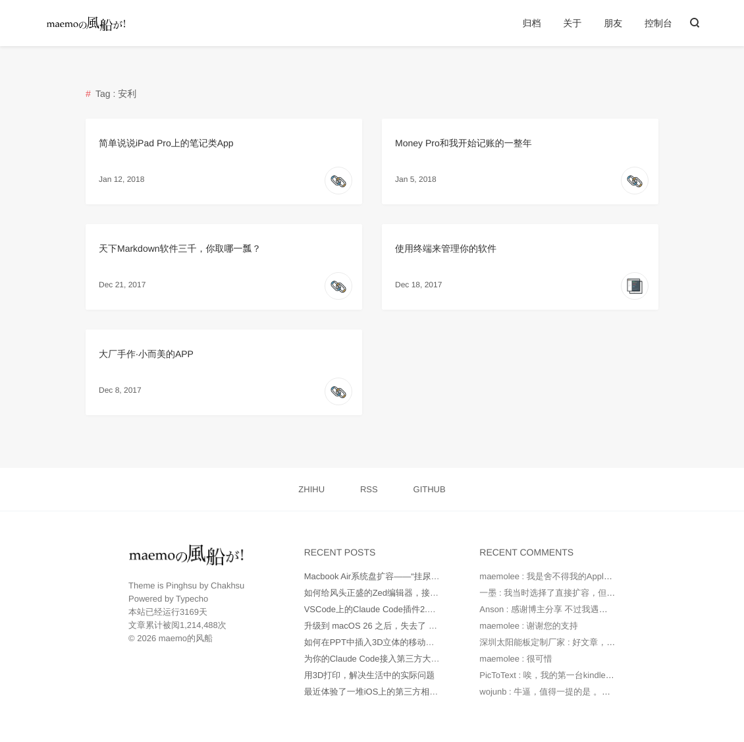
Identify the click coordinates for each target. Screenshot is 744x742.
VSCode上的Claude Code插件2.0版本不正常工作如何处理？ (419, 609)
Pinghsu (181, 585)
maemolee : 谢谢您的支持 (528, 626)
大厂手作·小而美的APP (146, 354)
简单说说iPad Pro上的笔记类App (166, 143)
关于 (572, 23)
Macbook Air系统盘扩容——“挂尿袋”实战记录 (390, 576)
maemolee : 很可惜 (515, 659)
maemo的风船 (186, 638)
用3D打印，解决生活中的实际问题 (369, 675)
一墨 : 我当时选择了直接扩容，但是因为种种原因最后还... (589, 593)
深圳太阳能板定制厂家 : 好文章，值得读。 (560, 642)
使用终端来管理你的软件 (445, 248)
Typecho (192, 599)
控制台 (658, 23)
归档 (531, 23)
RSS (369, 489)
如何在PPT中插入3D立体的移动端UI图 (378, 642)
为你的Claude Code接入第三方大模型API (383, 659)
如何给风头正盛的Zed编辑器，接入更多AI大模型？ (401, 593)
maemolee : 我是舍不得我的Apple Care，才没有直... (579, 576)
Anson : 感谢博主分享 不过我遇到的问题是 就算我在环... (586, 609)
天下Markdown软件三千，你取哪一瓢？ (180, 248)
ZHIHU (311, 489)
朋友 (613, 23)
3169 (189, 612)
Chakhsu (227, 585)
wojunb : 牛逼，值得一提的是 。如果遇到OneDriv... (576, 692)
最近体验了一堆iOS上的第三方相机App (379, 692)
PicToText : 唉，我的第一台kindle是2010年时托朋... (576, 675)
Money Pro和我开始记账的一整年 (463, 143)
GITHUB (429, 489)
